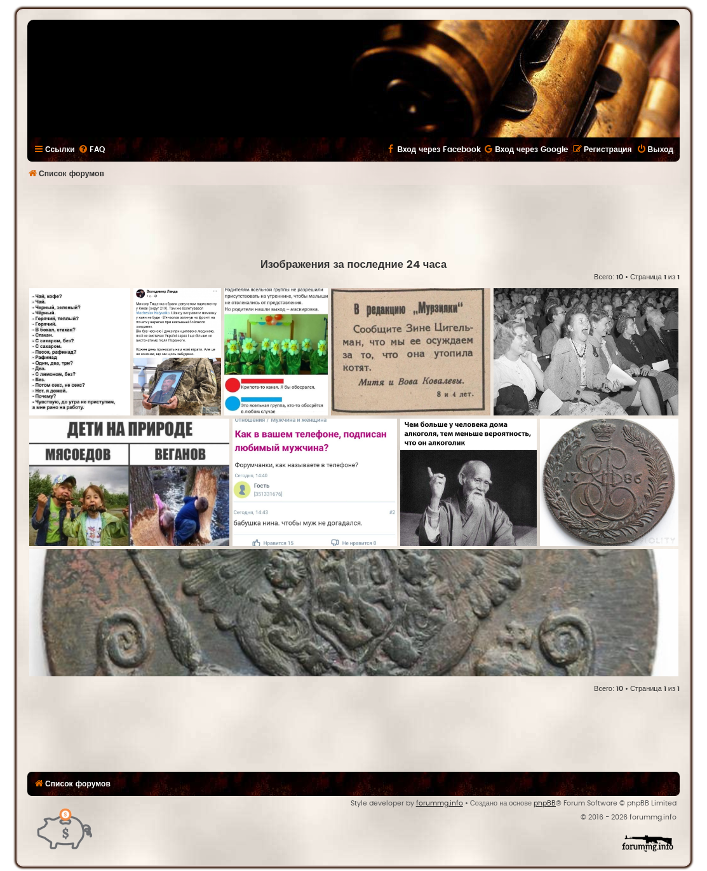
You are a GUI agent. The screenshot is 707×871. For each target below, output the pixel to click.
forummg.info (439, 803)
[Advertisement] (354, 220)
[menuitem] (91, 149)
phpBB (545, 803)
